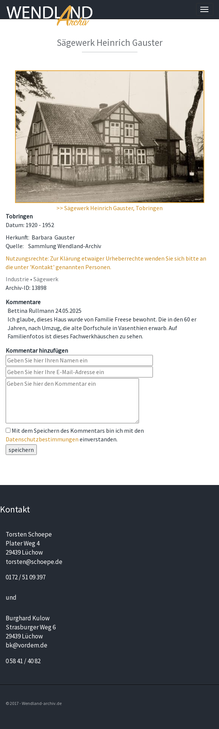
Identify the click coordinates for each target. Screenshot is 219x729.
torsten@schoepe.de (34, 562)
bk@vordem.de (26, 645)
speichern (21, 449)
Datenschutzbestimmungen (42, 439)
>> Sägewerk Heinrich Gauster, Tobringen (109, 208)
